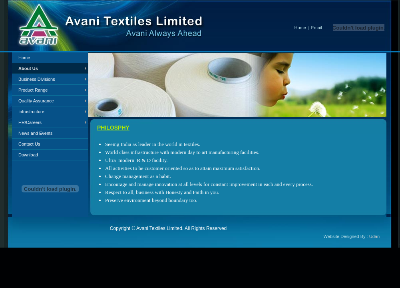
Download (28, 154)
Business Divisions (36, 79)
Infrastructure (31, 111)
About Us (28, 68)
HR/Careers (30, 122)
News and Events (35, 133)
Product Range (33, 90)
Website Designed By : (352, 236)
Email (316, 27)
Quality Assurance (36, 100)
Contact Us (29, 144)
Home (294, 27)
